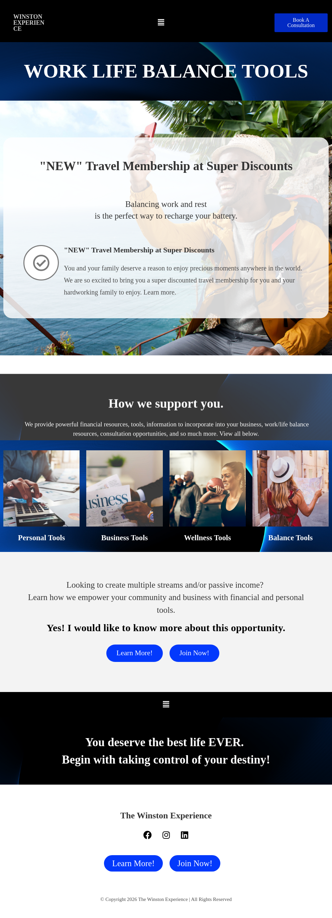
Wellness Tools (207, 537)
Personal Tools (42, 537)
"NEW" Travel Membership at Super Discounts (139, 250)
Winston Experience (28, 22)
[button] (161, 22)
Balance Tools (290, 537)
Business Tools (124, 537)
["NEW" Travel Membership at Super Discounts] (41, 262)
